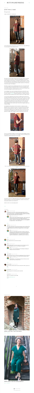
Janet (8, 243)
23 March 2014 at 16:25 (14, 230)
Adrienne (8, 225)
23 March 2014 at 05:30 (12, 239)
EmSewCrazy (9, 269)
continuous (12, 93)
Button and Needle (15, 3)
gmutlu (19, 390)
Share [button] (5, 206)
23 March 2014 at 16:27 (14, 257)
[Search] (29, 2)
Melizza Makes (9, 264)
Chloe (10, 230)
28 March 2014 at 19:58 (14, 269)
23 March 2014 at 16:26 (14, 247)
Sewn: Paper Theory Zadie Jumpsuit (14, 381)
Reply (8, 223)
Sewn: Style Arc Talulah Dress (13, 331)
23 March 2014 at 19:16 (14, 264)
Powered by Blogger (17, 388)
